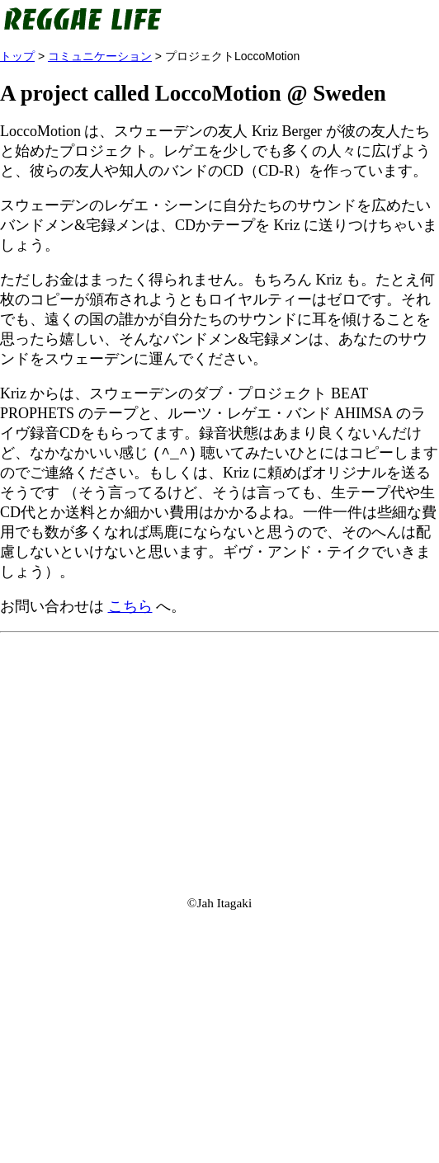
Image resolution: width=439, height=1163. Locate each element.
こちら (130, 607)
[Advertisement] (219, 756)
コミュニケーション (100, 56)
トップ (17, 56)
